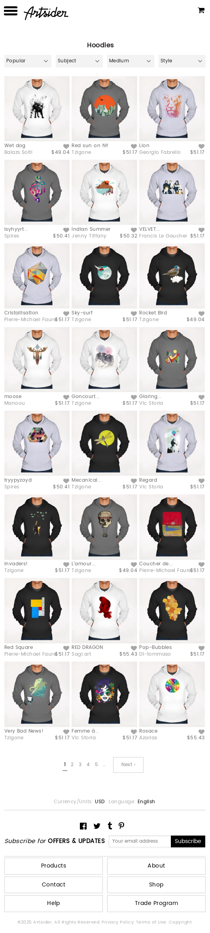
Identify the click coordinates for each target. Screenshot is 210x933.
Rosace (148, 731)
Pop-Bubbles (155, 647)
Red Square (18, 647)
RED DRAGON (87, 647)
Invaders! (16, 564)
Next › (128, 764)
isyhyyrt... (16, 229)
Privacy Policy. (119, 922)
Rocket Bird (153, 313)
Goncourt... (85, 396)
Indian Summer (91, 229)
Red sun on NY (90, 146)
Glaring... (150, 396)
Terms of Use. (152, 922)
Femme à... (85, 731)
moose (12, 396)
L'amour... (84, 564)
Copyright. (181, 922)
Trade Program (156, 903)
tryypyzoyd (18, 480)
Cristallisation (21, 313)
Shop (156, 884)
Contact (53, 884)
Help (53, 903)
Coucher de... (156, 564)
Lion (144, 146)
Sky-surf (82, 313)
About (156, 865)
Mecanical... (87, 480)
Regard (148, 480)
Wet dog (15, 146)
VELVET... (149, 229)
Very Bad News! (24, 731)
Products (53, 865)
